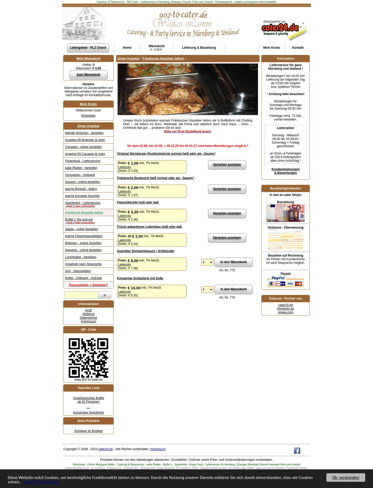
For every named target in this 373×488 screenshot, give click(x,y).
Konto (271, 47)
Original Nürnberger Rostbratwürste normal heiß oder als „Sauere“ (166, 153)
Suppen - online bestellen (82, 182)
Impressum (88, 321)
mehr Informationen (41, 483)
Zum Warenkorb (88, 74)
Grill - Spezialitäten (78, 271)
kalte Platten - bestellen (81, 168)
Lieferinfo (124, 167)
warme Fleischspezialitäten (83, 236)
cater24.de (285, 305)
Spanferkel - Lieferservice (88, 204)
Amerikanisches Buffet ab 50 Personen (88, 400)
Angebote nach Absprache (83, 264)
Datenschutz (88, 318)
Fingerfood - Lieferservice (82, 161)
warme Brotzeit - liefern (81, 189)
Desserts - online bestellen (83, 250)
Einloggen (88, 115)
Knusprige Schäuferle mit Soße (140, 278)
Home (127, 47)
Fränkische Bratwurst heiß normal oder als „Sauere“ (156, 178)
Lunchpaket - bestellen (80, 257)
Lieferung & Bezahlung (199, 47)
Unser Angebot (88, 126)
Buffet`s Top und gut (88, 221)
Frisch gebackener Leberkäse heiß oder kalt (149, 227)
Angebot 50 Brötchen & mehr (85, 140)
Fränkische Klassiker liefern (84, 212)
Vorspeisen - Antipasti (80, 175)
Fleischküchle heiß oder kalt (138, 202)
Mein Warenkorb (88, 58)
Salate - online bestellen (81, 229)
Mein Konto (88, 104)
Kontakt (298, 47)
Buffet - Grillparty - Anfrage (83, 278)
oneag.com (285, 312)
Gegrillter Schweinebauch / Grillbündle (145, 251)
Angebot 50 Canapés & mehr (85, 154)
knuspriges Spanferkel (88, 412)
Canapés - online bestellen (83, 147)
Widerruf (88, 314)
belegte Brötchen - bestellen (84, 133)
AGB (88, 310)
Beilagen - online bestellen (83, 243)
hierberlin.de (285, 308)
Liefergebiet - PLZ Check (88, 47)
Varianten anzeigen (227, 164)
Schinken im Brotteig (88, 431)
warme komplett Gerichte (82, 196)
